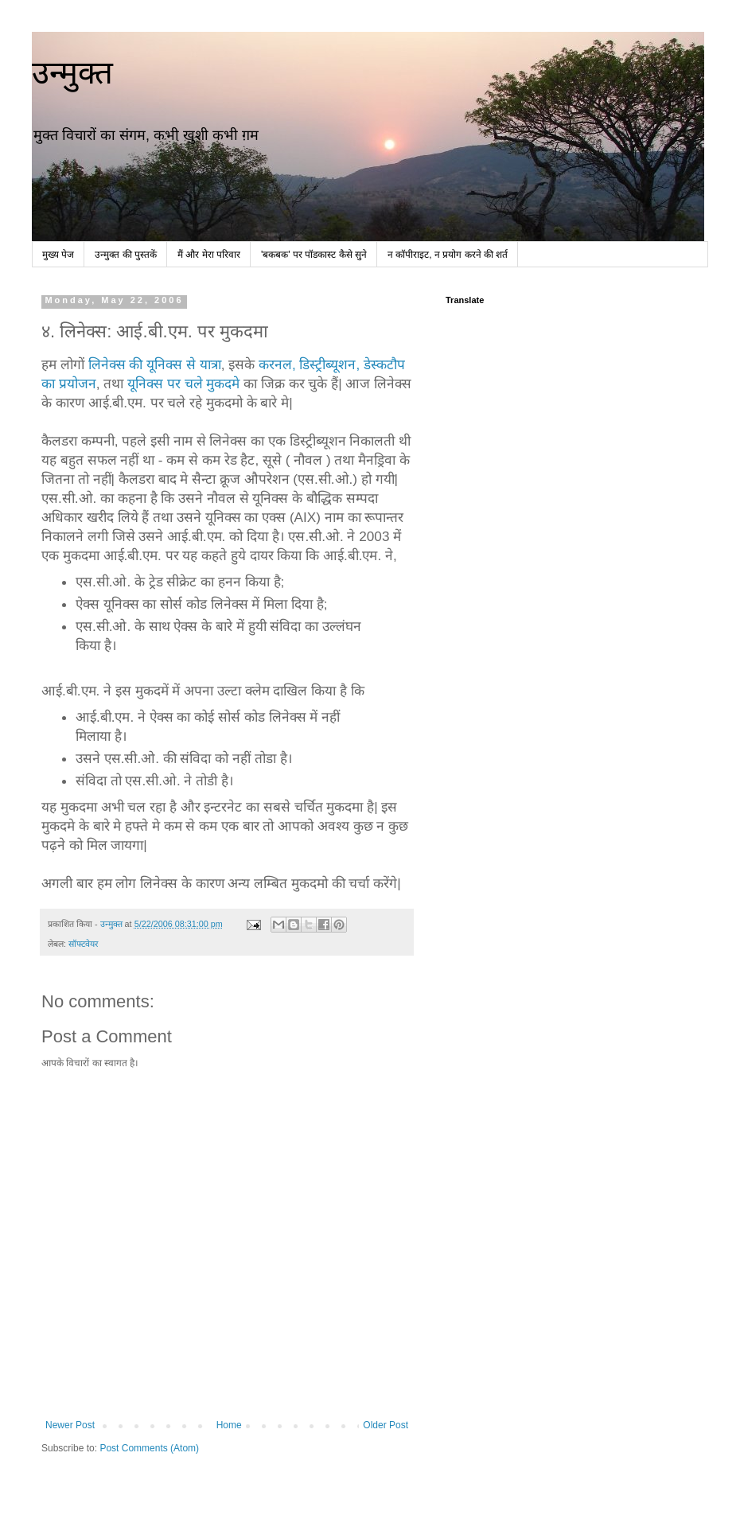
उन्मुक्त (72, 72)
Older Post (385, 1425)
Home (229, 1425)
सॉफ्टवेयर (83, 943)
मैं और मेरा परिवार (208, 254)
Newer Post (70, 1425)
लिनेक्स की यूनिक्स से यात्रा (154, 364)
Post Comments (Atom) (149, 1448)
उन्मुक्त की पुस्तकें (126, 254)
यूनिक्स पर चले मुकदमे (183, 383)
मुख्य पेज (58, 254)
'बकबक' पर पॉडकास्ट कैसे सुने (314, 254)
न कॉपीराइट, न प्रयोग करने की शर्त (448, 254)
